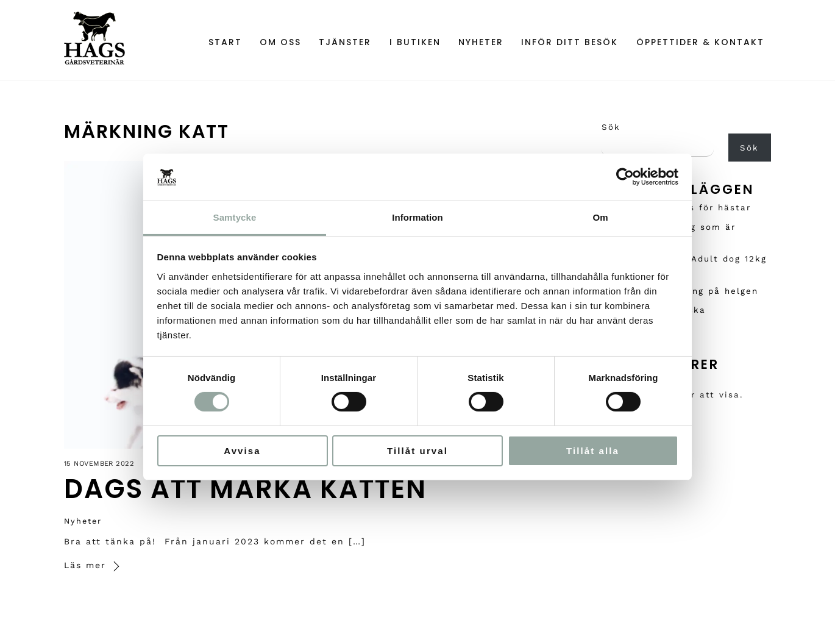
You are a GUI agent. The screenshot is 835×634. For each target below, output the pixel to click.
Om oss (280, 42)
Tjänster (345, 42)
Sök (611, 127)
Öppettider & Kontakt (700, 42)
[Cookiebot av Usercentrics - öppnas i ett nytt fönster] (625, 177)
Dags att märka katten (245, 488)
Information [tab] (417, 217)
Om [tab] (600, 217)
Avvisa (242, 451)
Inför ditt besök (569, 42)
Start (225, 42)
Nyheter (480, 42)
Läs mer (85, 565)
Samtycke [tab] (235, 217)
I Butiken (415, 42)
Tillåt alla (592, 451)
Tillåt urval (417, 451)
